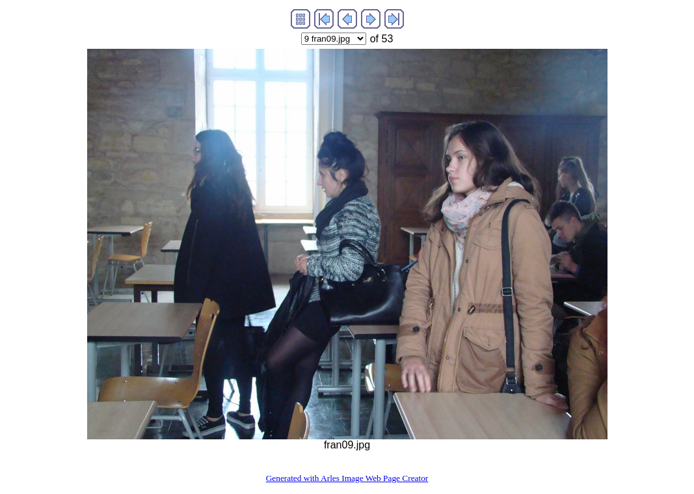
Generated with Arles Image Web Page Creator (347, 478)
